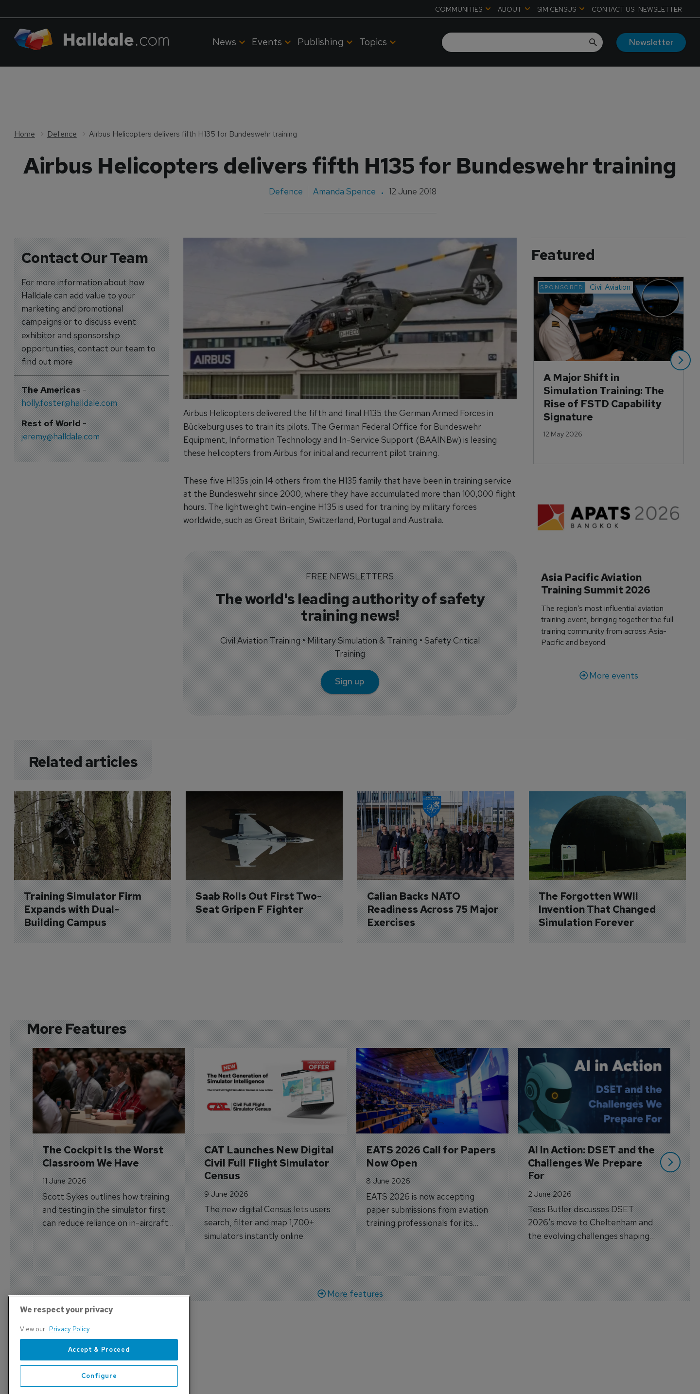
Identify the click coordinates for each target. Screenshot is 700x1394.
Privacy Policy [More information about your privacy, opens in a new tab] (69, 1362)
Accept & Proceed (99, 1382)
